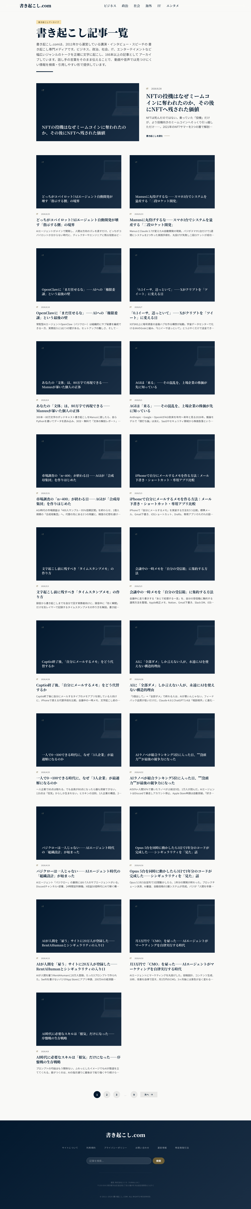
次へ (148, 1094)
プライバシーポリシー (115, 1147)
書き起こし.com (35, 5)
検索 (158, 1161)
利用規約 (91, 1147)
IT (159, 5)
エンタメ (172, 5)
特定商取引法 (182, 1147)
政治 (125, 5)
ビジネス (110, 5)
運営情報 (162, 1147)
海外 (149, 5)
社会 (137, 5)
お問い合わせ (142, 1147)
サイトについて (70, 1147)
